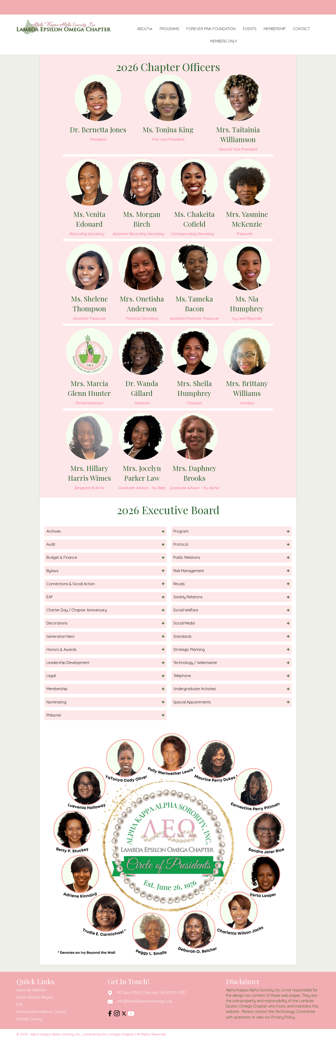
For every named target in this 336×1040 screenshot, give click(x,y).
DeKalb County (29, 1019)
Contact (301, 28)
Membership (275, 28)
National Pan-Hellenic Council (41, 1011)
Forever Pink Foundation (211, 28)
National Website (31, 990)
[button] (150, 29)
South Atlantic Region (34, 997)
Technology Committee (295, 1011)
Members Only (223, 41)
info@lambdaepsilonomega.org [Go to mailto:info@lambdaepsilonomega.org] (144, 1001)
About (143, 28)
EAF (19, 1004)
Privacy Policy (283, 1017)
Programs (169, 28)
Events (249, 28)
